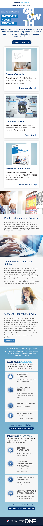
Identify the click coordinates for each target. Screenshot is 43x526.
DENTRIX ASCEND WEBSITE (21, 428)
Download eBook (28, 88)
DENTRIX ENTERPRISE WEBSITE (21, 508)
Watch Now (31, 135)
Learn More (9, 341)
